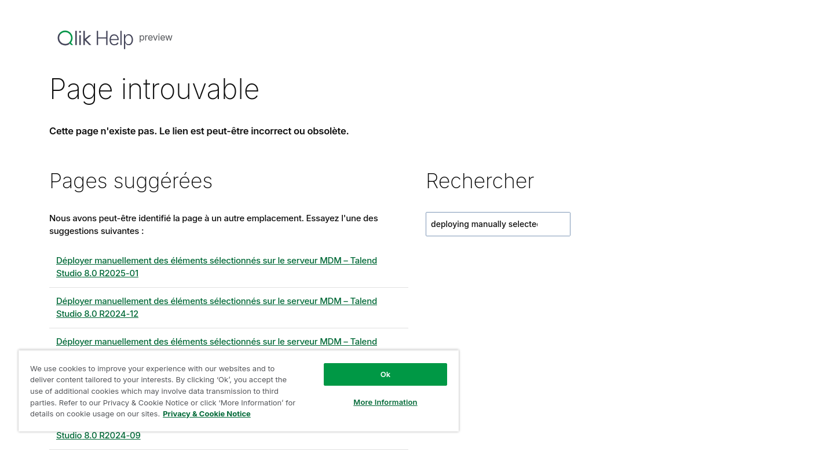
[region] (239, 390)
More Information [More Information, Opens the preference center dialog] (385, 402)
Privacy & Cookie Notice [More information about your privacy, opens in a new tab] (207, 413)
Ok (386, 374)
